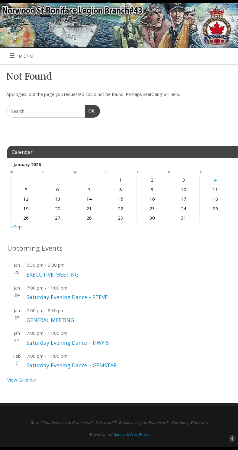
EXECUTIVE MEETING (53, 274)
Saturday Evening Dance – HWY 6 (68, 342)
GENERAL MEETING (50, 320)
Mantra (119, 434)
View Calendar (22, 380)
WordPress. (140, 434)
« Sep (16, 226)
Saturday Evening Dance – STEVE (67, 297)
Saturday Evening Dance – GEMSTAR (72, 365)
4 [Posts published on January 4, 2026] (215, 180)
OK (90, 110)
